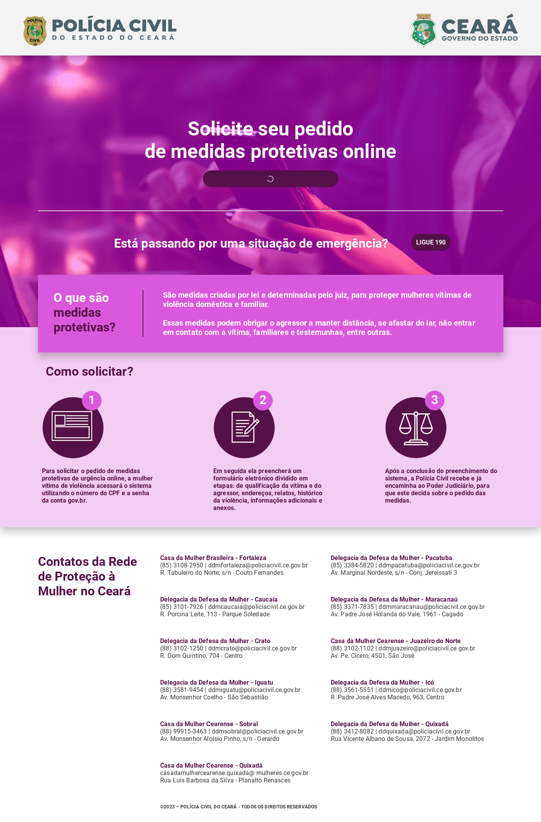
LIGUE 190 (431, 242)
